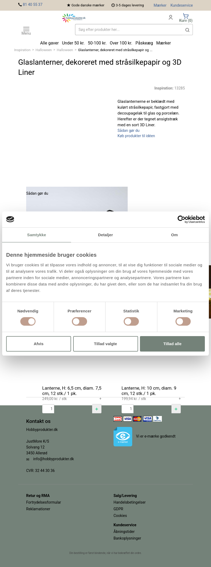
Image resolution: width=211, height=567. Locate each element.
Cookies (120, 515)
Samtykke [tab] (36, 234)
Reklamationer (38, 509)
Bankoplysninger (127, 538)
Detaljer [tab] (105, 234)
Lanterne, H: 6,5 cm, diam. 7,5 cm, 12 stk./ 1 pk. (71, 390)
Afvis (39, 343)
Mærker (160, 5)
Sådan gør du (128, 130)
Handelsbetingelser (130, 502)
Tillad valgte (105, 343)
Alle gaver (49, 43)
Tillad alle (172, 343)
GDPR (118, 509)
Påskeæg (144, 43)
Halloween (44, 50)
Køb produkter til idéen (136, 136)
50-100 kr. (97, 43)
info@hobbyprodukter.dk (53, 459)
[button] (96, 408)
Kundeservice (181, 5)
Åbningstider (124, 531)
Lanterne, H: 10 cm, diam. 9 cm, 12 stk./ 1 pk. (149, 390)
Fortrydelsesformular (43, 502)
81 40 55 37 (32, 4)
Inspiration (22, 50)
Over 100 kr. (121, 43)
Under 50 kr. (73, 43)
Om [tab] (174, 234)
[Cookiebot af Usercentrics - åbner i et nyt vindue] (181, 219)
